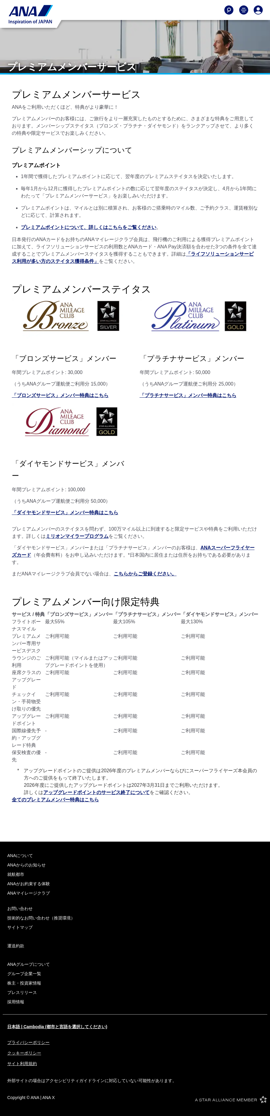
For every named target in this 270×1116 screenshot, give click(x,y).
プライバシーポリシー (28, 1042)
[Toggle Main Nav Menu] (243, 10)
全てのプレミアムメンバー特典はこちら (55, 799)
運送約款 (15, 945)
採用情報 (15, 1001)
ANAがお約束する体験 (28, 883)
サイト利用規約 (22, 1063)
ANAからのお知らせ (26, 865)
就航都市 (15, 874)
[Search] (228, 10)
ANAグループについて (28, 964)
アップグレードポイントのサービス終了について (96, 792)
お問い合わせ (20, 908)
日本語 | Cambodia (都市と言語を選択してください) (57, 1026)
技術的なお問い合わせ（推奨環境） (41, 918)
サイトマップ (20, 927)
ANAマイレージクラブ (28, 893)
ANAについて (20, 855)
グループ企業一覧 (24, 973)
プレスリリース (22, 992)
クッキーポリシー (24, 1053)
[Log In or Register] (258, 10)
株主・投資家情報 (24, 983)
